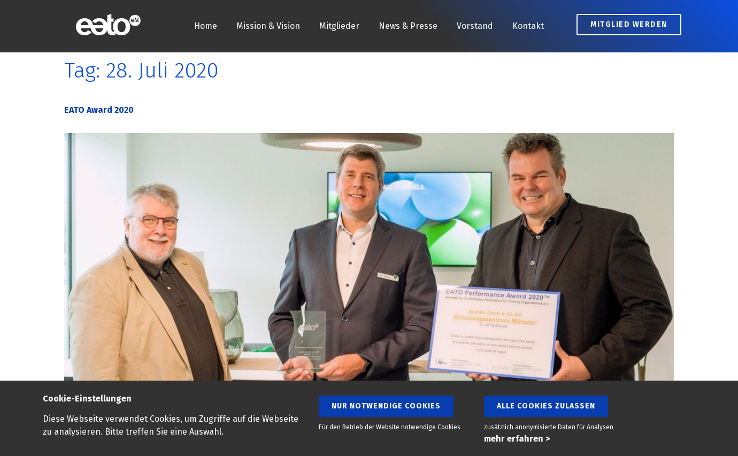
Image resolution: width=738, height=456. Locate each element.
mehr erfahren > (517, 439)
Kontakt (528, 26)
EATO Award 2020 (99, 110)
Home (205, 26)
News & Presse (408, 26)
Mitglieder (339, 26)
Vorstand (475, 26)
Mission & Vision (268, 26)
